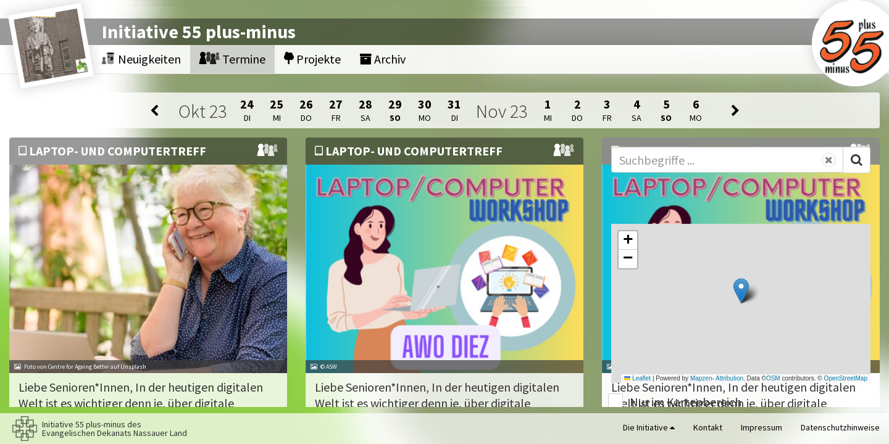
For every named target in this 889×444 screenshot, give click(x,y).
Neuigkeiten (141, 59)
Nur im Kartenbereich (685, 401)
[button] (741, 290)
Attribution (729, 378)
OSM (773, 378)
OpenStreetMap (845, 378)
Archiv (382, 59)
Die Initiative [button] (649, 427)
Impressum (761, 427)
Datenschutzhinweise (840, 427)
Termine (232, 59)
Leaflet (637, 378)
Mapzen (701, 378)
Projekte (312, 59)
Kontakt (707, 427)
